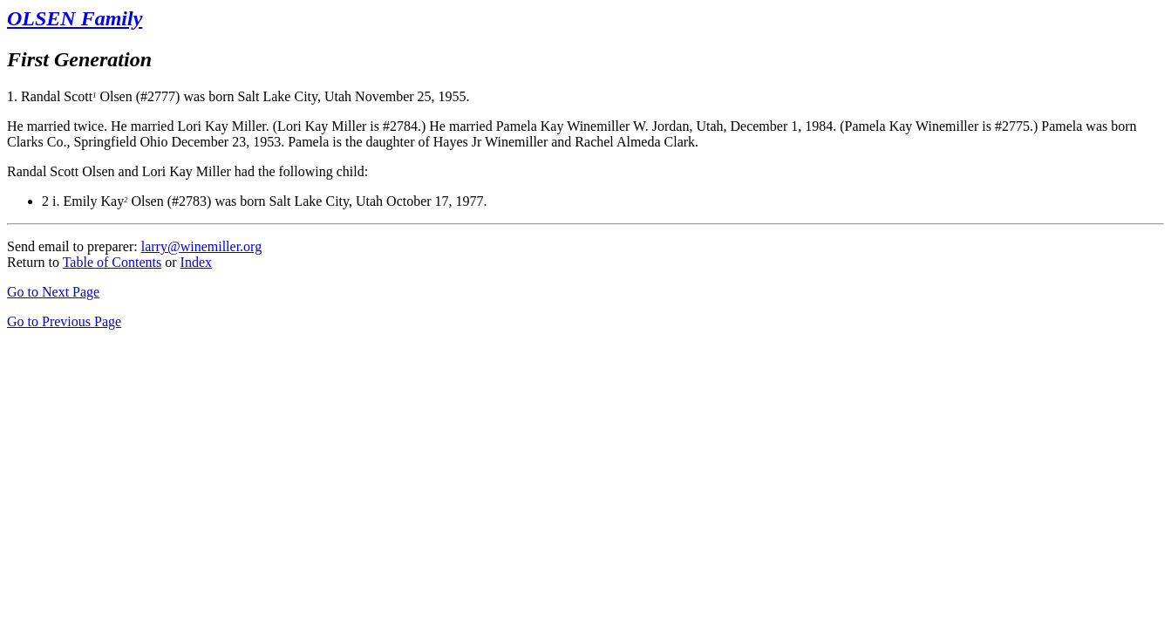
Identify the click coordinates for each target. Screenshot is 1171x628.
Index (196, 262)
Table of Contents (112, 262)
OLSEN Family (74, 18)
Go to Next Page (53, 291)
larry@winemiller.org (201, 246)
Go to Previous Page (64, 321)
